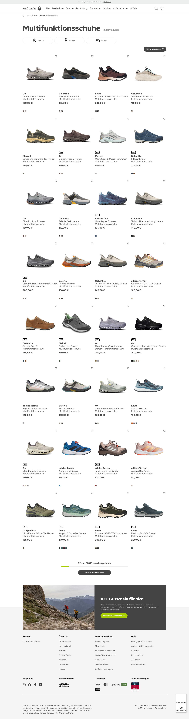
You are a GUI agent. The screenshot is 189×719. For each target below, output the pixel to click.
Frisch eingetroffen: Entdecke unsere (91, 2)
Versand (135, 650)
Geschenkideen (102, 664)
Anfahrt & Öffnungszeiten (142, 646)
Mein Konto (100, 646)
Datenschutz (160, 708)
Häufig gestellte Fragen (141, 641)
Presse (62, 669)
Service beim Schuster (105, 650)
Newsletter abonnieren (112, 616)
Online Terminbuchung (105, 655)
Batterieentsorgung (104, 669)
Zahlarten (135, 660)
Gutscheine (100, 660)
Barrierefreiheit (138, 664)
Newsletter (64, 664)
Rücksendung (137, 655)
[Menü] (185, 695)
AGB (140, 708)
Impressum (149, 708)
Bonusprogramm (102, 641)
